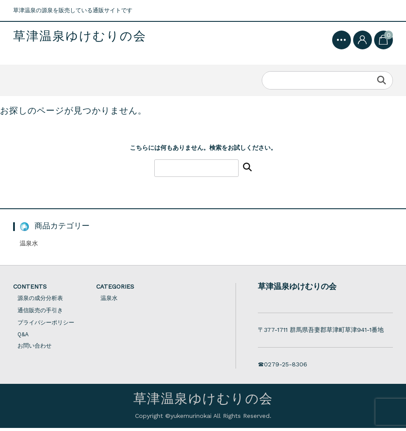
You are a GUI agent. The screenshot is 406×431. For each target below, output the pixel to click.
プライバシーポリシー (45, 325)
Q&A (23, 337)
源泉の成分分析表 (40, 301)
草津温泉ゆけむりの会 (79, 36)
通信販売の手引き (40, 313)
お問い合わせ (34, 348)
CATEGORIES (115, 289)
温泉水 (29, 246)
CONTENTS (30, 289)
